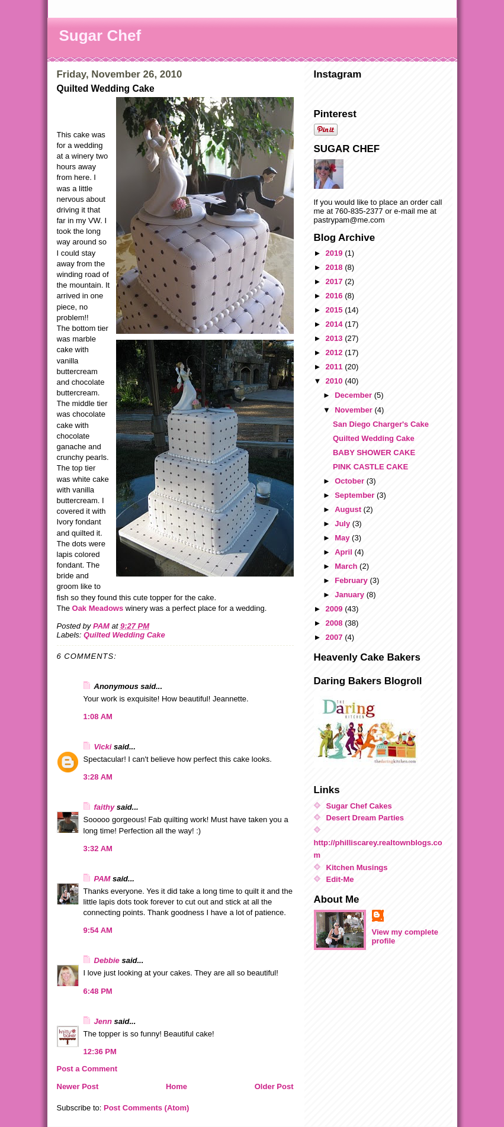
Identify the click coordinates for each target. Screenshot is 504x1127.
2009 (335, 608)
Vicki (103, 746)
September (356, 495)
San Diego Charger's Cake (381, 424)
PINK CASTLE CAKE (370, 466)
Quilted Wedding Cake (124, 634)
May (343, 537)
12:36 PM (100, 1051)
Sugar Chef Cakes (359, 805)
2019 (335, 253)
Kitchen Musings (357, 867)
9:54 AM (98, 930)
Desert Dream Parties (365, 817)
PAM (102, 878)
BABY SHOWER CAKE (374, 452)
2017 (335, 281)
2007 (335, 637)
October (350, 480)
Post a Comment (87, 1068)
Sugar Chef (100, 35)
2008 (335, 623)
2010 (335, 380)
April (344, 552)
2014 (335, 324)
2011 (335, 366)
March (347, 566)
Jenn (103, 1021)
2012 (335, 352)
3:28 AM (98, 776)
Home (176, 1086)
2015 (335, 309)
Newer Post (78, 1086)
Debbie (107, 960)
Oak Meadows (99, 608)
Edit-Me (340, 879)
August (349, 509)
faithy (104, 807)
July (343, 523)
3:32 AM (98, 848)
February (352, 580)
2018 (335, 267)
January (350, 594)
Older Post (274, 1086)
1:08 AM (98, 716)
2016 (335, 295)
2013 (335, 338)
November (354, 409)
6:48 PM (98, 991)
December (354, 395)
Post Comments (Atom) (146, 1107)
